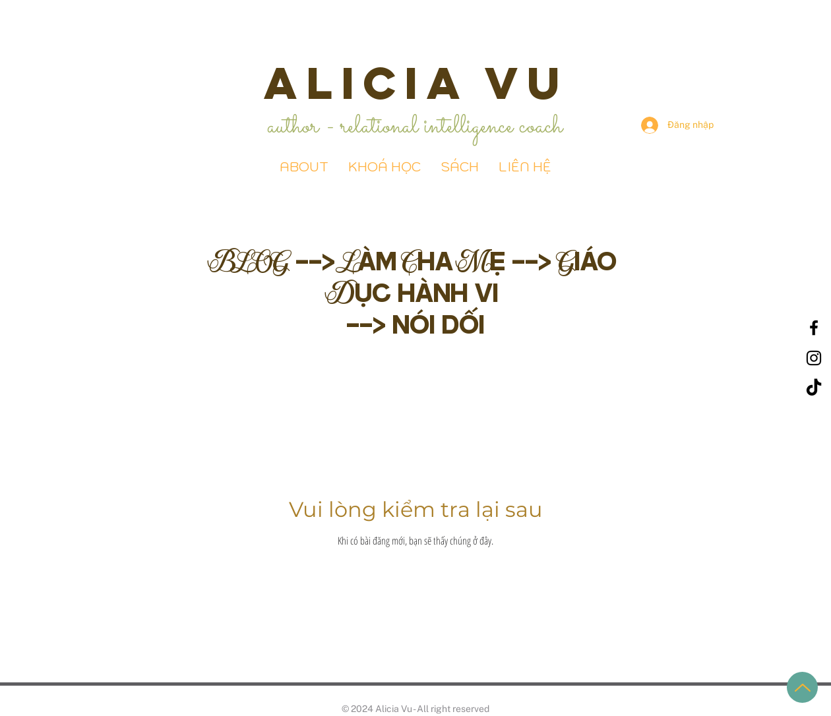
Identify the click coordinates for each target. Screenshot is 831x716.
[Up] (802, 687)
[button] (460, 167)
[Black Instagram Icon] (814, 358)
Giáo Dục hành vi (474, 276)
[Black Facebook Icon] (814, 328)
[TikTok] (814, 388)
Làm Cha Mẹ (427, 260)
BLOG (251, 260)
